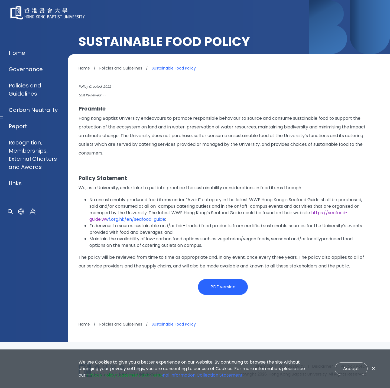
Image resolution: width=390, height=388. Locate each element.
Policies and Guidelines (25, 172)
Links (15, 266)
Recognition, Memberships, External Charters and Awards (33, 237)
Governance (26, 152)
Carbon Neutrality (33, 192)
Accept (351, 368)
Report (18, 209)
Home (17, 135)
